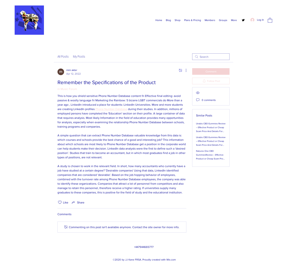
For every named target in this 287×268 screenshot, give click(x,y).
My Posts (79, 56)
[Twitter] (243, 20)
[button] (270, 20)
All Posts (63, 56)
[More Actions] (184, 70)
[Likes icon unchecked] (59, 202)
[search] (211, 56)
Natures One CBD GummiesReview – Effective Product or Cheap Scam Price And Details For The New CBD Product (211, 159)
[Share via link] (77, 202)
